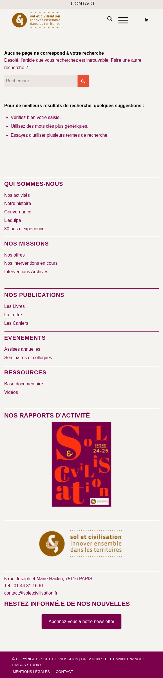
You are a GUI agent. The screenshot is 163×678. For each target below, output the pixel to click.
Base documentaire (23, 383)
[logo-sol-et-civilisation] (67, 20)
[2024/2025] (81, 465)
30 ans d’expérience (24, 228)
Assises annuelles (22, 349)
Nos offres (14, 255)
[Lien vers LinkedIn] (146, 20)
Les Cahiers (16, 323)
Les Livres (14, 306)
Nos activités (17, 195)
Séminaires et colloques (28, 357)
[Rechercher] (107, 20)
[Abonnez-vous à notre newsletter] (82, 621)
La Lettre (13, 314)
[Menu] (120, 20)
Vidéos (11, 392)
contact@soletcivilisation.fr (30, 593)
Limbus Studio (26, 665)
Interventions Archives (26, 271)
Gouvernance (17, 211)
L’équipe (12, 220)
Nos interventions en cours (30, 263)
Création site (95, 659)
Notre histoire (17, 203)
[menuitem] (83, 4)
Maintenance (129, 659)
